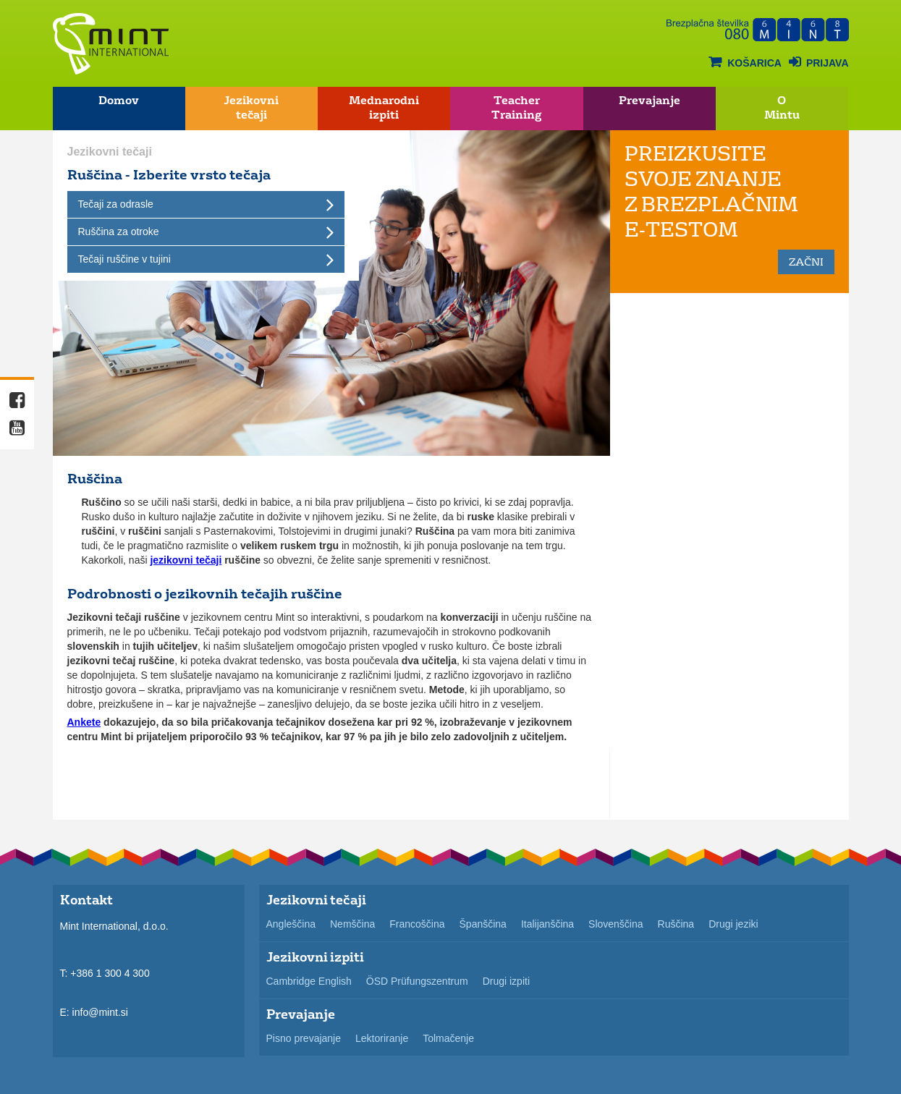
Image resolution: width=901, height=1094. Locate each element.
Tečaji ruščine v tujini (124, 259)
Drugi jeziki (733, 924)
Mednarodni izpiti (384, 107)
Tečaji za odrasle (115, 204)
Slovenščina (615, 924)
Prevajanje (649, 100)
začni (806, 261)
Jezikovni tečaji (251, 107)
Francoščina (416, 924)
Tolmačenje (448, 1038)
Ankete (84, 722)
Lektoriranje (381, 1038)
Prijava (819, 62)
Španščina (483, 924)
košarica (745, 62)
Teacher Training (516, 107)
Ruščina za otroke (118, 231)
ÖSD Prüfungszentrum (417, 981)
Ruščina (676, 924)
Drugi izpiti (506, 981)
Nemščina (352, 924)
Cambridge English (309, 981)
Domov (118, 100)
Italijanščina (547, 924)
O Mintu (782, 107)
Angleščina (291, 924)
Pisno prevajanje (304, 1038)
